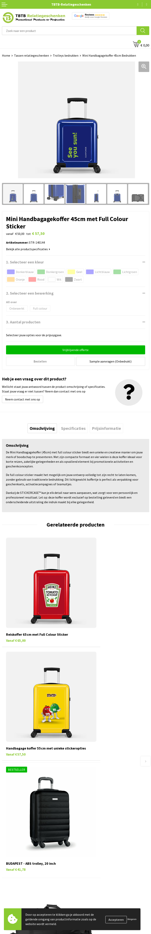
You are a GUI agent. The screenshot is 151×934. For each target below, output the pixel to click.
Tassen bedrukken (14, 843)
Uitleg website (87, 788)
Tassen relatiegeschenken (31, 55)
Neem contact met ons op (22, 399)
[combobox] (69, 30)
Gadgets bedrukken (15, 855)
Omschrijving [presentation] (42, 427)
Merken (7, 879)
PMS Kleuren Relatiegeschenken (99, 800)
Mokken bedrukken (14, 861)
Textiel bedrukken (14, 867)
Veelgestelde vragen (91, 776)
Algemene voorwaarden (93, 873)
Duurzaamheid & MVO (91, 818)
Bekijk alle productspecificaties (28, 249)
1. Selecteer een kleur (25, 262)
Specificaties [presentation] (73, 427)
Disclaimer (84, 867)
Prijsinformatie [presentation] (106, 427)
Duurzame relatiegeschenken (21, 849)
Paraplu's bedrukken (15, 873)
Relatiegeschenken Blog (93, 849)
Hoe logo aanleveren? (92, 806)
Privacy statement (89, 861)
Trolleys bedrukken (65, 55)
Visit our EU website (90, 879)
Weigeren (132, 919)
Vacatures (84, 843)
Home (6, 55)
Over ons (83, 837)
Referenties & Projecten (93, 855)
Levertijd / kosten (89, 782)
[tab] (42, 428)
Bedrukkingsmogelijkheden (95, 794)
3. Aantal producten (23, 322)
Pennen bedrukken (14, 837)
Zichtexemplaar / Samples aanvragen (102, 812)
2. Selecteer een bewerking (30, 293)
